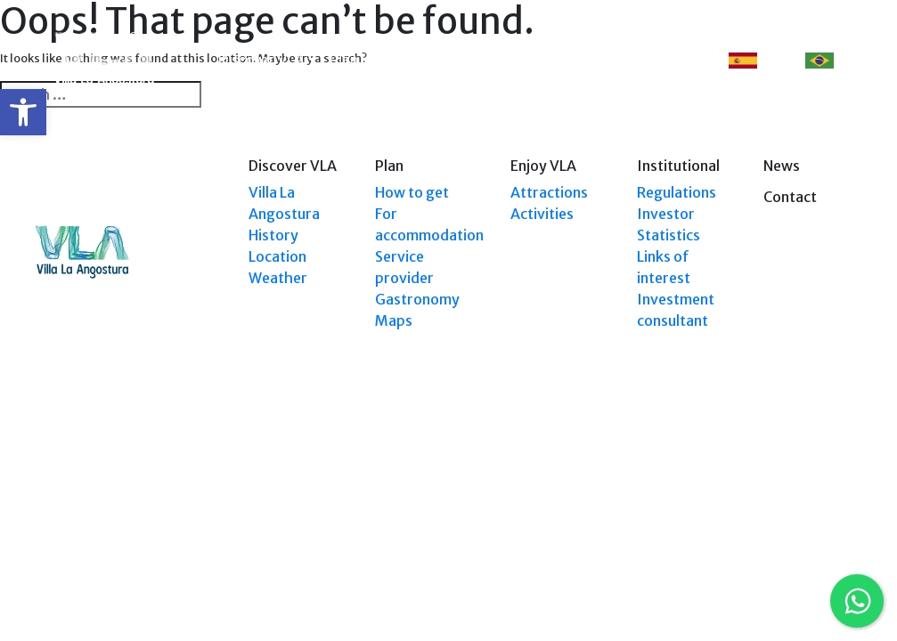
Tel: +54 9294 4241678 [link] (808, 491)
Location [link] (277, 256)
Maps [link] (393, 320)
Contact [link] (661, 60)
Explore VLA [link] (422, 60)
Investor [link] (666, 214)
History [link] (273, 235)
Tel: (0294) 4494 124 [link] (813, 474)
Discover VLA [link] (261, 60)
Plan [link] (344, 60)
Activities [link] (542, 214)
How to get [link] (412, 192)
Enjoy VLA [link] (510, 60)
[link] (23, 112)
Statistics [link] (668, 235)
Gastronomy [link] (417, 299)
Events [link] (590, 60)
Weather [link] (278, 278)
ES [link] (754, 61)
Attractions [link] (549, 192)
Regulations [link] (676, 192)
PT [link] (830, 61)
